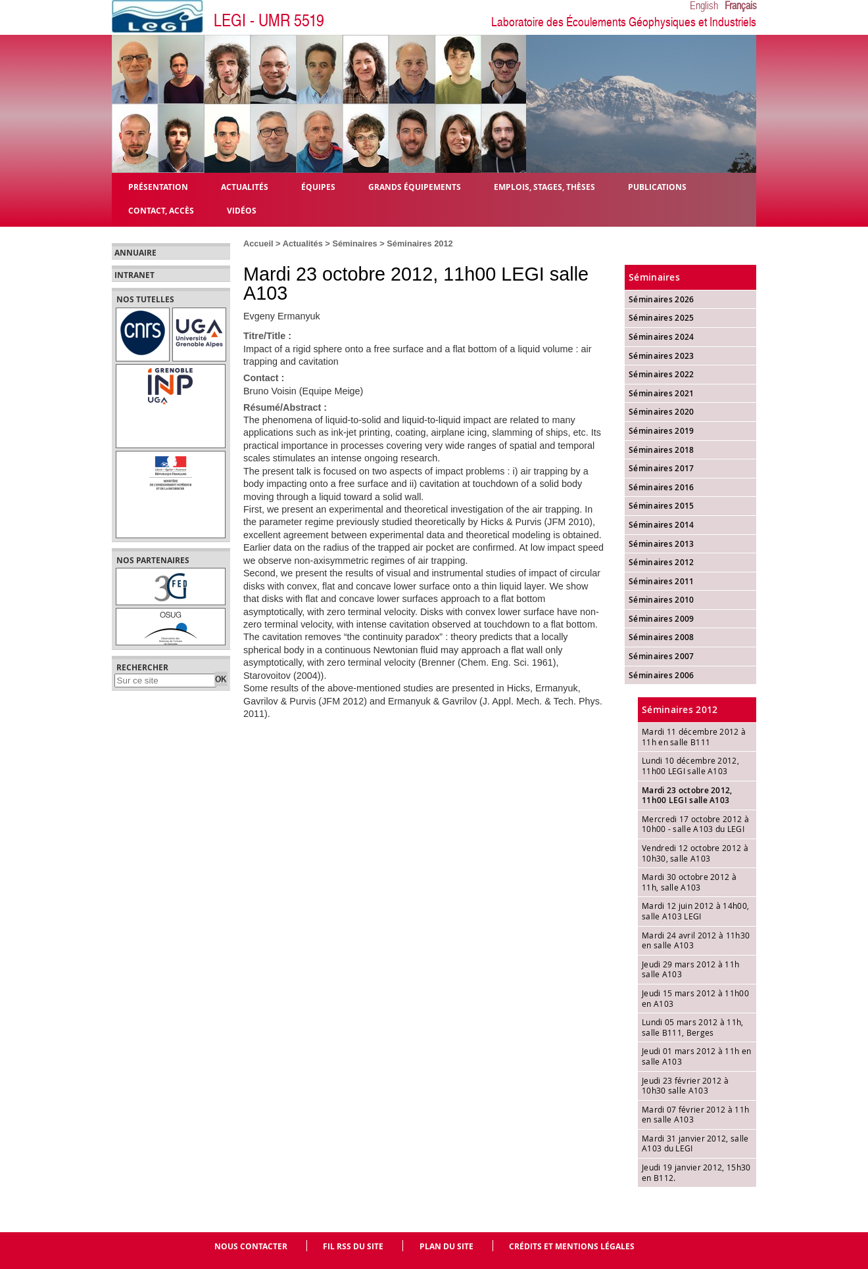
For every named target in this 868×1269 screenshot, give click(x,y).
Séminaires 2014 (661, 524)
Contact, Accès (161, 210)
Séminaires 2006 (661, 675)
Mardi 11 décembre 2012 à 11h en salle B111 (694, 736)
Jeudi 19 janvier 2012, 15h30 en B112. (696, 1172)
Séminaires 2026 (661, 299)
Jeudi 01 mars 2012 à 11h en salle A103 (696, 1056)
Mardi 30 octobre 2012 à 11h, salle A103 (689, 881)
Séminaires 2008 (661, 637)
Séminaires (354, 243)
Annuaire (135, 253)
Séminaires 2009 (661, 618)
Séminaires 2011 (661, 581)
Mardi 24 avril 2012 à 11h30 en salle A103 (696, 940)
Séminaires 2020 (661, 411)
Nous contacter (250, 1246)
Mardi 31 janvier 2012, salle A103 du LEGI (695, 1143)
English (704, 6)
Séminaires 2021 (661, 393)
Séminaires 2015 (661, 505)
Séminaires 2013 (661, 543)
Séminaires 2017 (661, 468)
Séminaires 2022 (661, 374)
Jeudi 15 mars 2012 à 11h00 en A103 (695, 998)
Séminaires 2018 (661, 449)
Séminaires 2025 (661, 317)
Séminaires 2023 (661, 355)
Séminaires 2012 (419, 243)
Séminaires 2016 (661, 487)
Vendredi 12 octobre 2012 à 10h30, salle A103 (695, 853)
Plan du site (446, 1246)
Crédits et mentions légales (572, 1246)
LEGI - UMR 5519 (269, 21)
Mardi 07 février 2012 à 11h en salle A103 (695, 1114)
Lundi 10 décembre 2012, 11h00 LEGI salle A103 (690, 765)
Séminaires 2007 (661, 656)
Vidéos (241, 210)
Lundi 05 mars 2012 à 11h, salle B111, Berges (693, 1027)
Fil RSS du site (353, 1246)
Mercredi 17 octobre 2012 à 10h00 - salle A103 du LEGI (695, 824)
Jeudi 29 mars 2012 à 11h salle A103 (690, 969)
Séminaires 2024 (661, 336)
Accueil (258, 243)
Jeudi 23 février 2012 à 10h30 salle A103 (685, 1085)
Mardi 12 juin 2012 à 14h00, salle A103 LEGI (695, 910)
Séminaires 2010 (661, 599)
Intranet (134, 275)
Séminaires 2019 (661, 430)
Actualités (303, 243)
